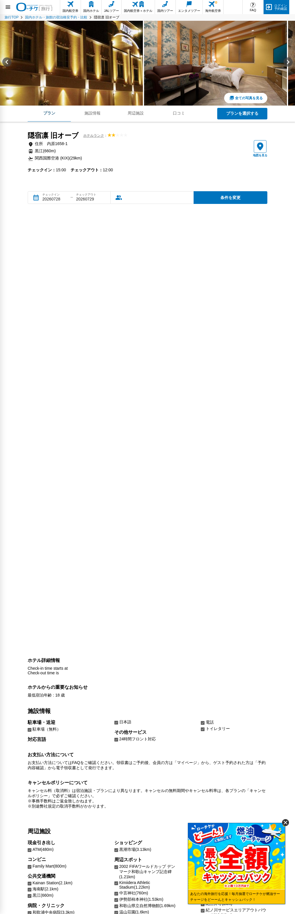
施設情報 (92, 113)
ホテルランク (93, 136)
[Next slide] (288, 63)
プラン (49, 113)
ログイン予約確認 (280, 7)
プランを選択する (242, 113)
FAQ (253, 10)
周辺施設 (136, 113)
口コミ (179, 113)
